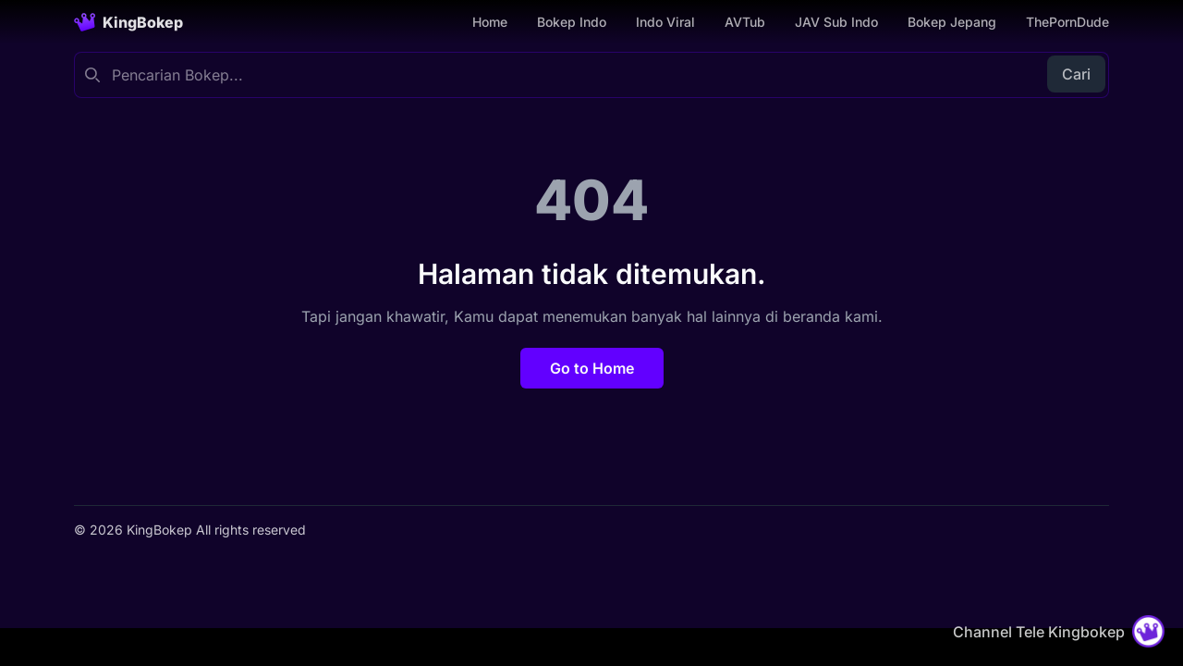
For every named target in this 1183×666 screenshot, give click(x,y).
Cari (1076, 74)
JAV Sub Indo (836, 22)
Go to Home (592, 368)
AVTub (745, 22)
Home (489, 22)
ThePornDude (1067, 22)
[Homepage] (128, 22)
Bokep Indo (571, 22)
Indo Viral (665, 22)
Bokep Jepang (952, 22)
